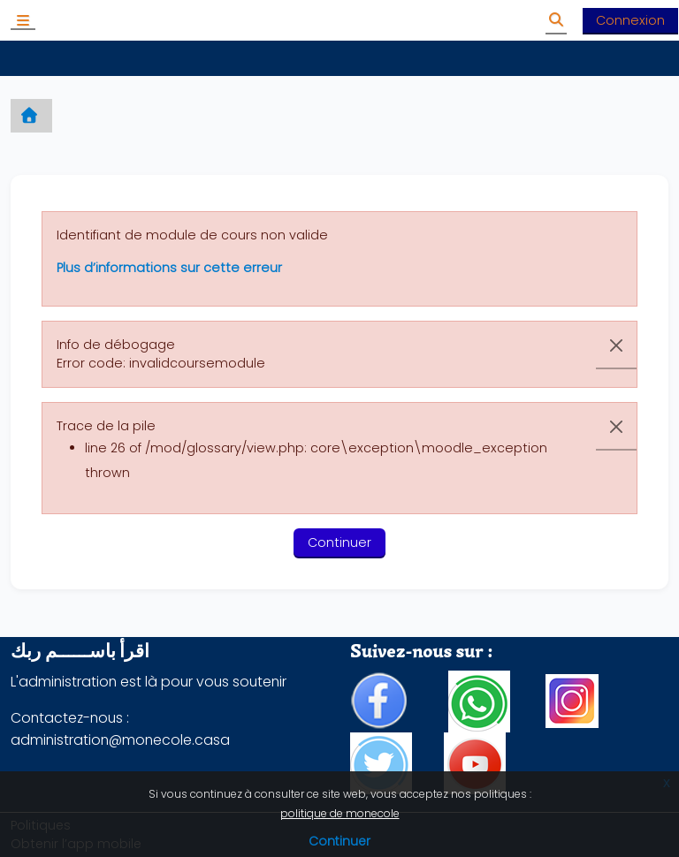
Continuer (339, 841)
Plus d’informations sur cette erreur (169, 268)
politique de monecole (340, 813)
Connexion (630, 20)
